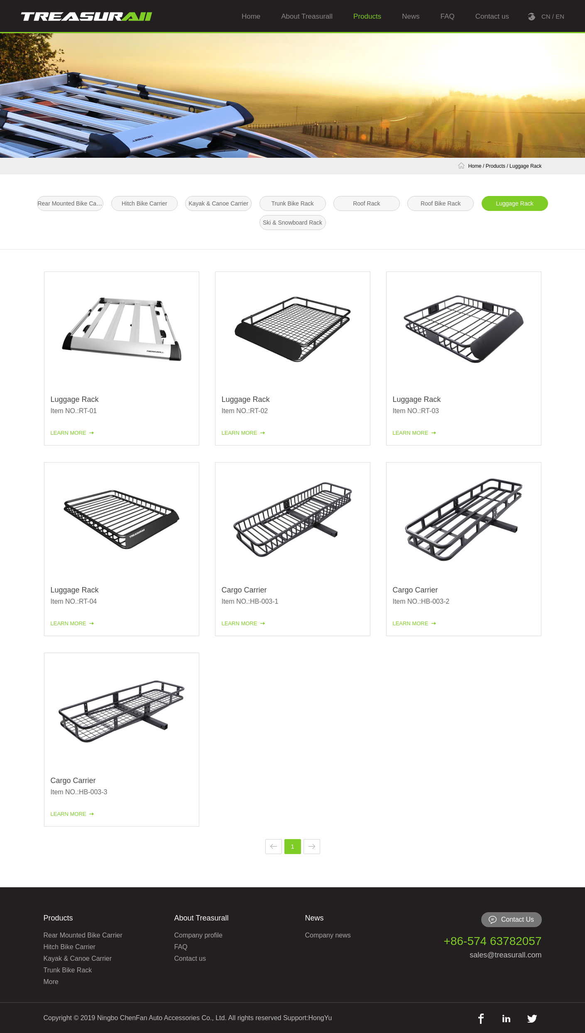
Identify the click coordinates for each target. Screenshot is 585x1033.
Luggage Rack (525, 166)
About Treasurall (307, 16)
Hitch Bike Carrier (144, 203)
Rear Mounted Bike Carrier (70, 203)
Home (251, 16)
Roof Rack (366, 203)
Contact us (492, 16)
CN (546, 16)
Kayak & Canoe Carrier (218, 203)
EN (560, 16)
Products (367, 16)
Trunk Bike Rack (292, 203)
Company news (328, 935)
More (51, 981)
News (411, 16)
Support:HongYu (307, 1017)
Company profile (198, 935)
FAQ (448, 16)
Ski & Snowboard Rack (292, 222)
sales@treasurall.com (505, 955)
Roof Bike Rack (440, 203)
